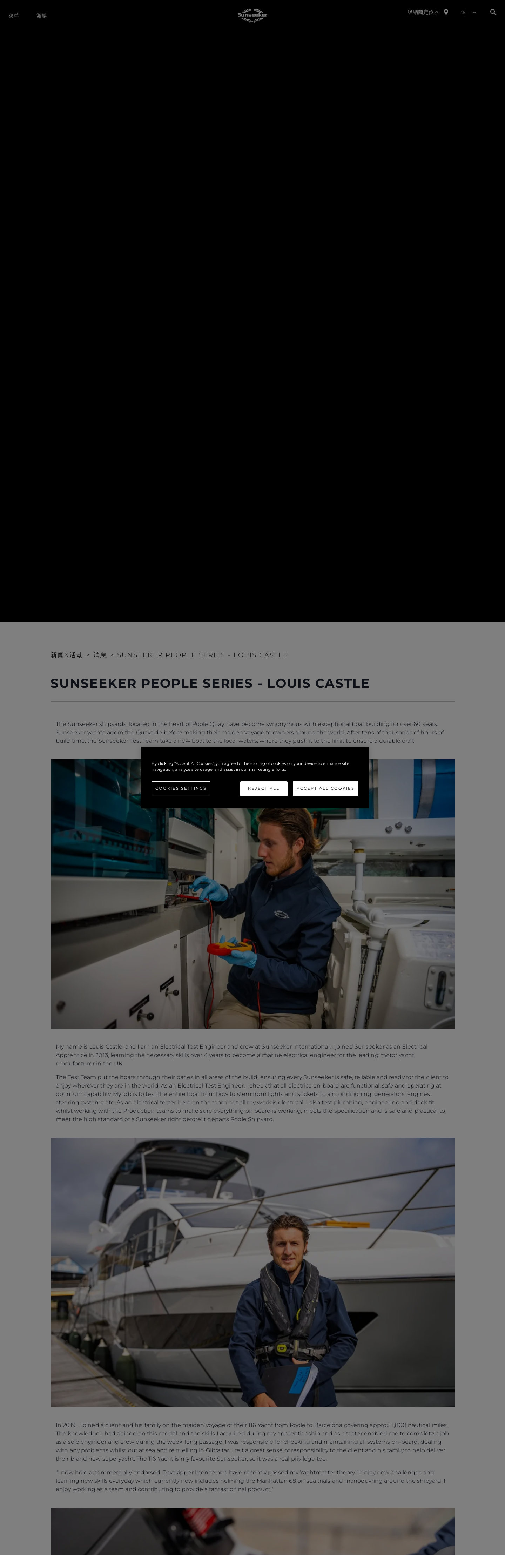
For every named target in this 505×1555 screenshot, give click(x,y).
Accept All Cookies (326, 788)
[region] (255, 777)
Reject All (264, 788)
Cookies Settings (181, 788)
